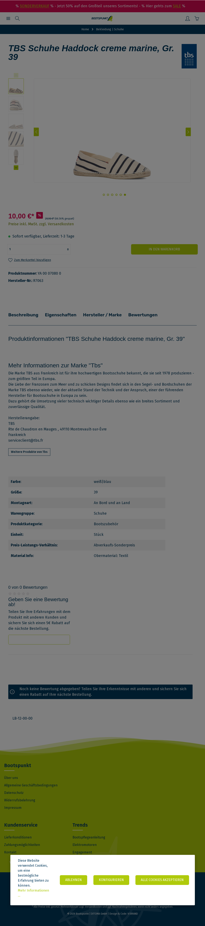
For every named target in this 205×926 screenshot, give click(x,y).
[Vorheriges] (36, 132)
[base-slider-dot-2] (121, 195)
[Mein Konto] (187, 18)
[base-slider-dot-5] (108, 195)
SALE (177, 6)
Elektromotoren (84, 844)
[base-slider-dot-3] (116, 195)
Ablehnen (72, 880)
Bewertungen (134, 314)
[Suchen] (17, 18)
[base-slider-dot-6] (104, 195)
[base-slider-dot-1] (125, 195)
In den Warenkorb (172, 249)
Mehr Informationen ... (33, 892)
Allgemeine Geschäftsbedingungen (31, 785)
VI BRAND (133, 913)
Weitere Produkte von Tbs (29, 451)
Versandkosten (93, 906)
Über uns (11, 777)
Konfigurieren (110, 880)
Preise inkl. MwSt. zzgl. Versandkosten (41, 224)
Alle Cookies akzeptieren (162, 880)
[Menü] (8, 18)
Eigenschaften (57, 314)
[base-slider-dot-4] (112, 195)
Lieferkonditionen (18, 837)
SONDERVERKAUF (34, 6)
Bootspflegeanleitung (88, 837)
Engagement (82, 852)
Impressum (13, 807)
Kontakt (10, 852)
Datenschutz (14, 792)
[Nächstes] (188, 132)
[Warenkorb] (197, 18)
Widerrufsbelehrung (19, 800)
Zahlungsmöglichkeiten (22, 844)
